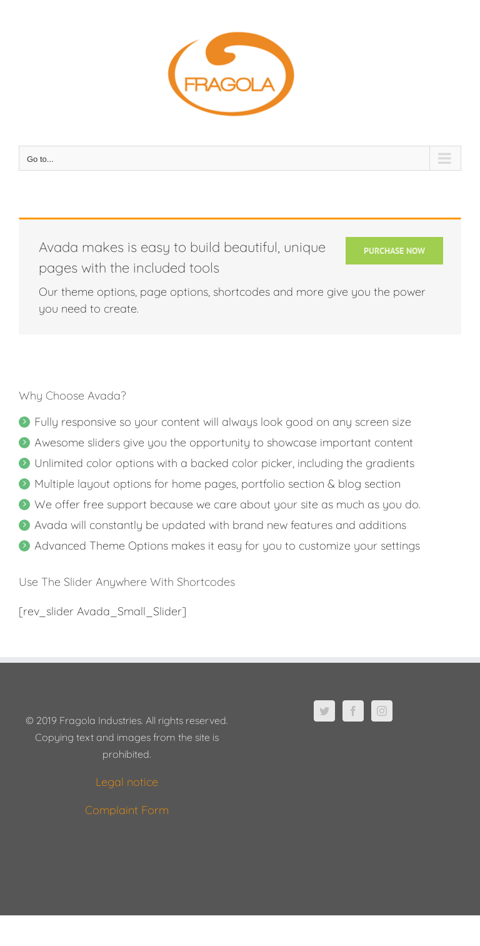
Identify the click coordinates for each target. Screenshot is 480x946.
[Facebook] (353, 711)
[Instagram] (381, 711)
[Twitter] (324, 711)
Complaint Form (127, 810)
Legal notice (127, 782)
